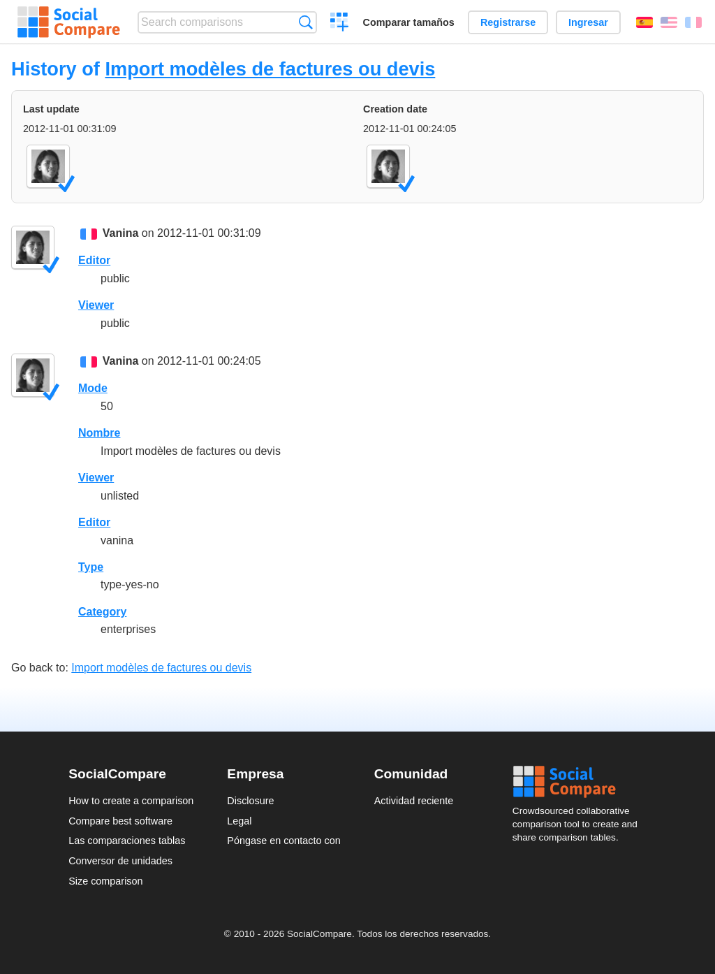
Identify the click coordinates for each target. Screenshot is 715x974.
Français (693, 22)
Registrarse (508, 22)
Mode (93, 388)
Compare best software (120, 821)
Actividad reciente (414, 800)
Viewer (96, 305)
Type (90, 567)
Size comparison (105, 881)
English (669, 22)
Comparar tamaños (409, 22)
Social (580, 782)
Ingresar (588, 22)
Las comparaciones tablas (126, 840)
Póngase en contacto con (283, 840)
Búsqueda (305, 22)
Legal (239, 821)
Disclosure (250, 800)
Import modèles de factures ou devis (270, 69)
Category (102, 612)
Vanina (121, 233)
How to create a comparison (130, 800)
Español (644, 22)
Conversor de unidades (120, 860)
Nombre (99, 433)
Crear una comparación (339, 23)
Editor (94, 260)
